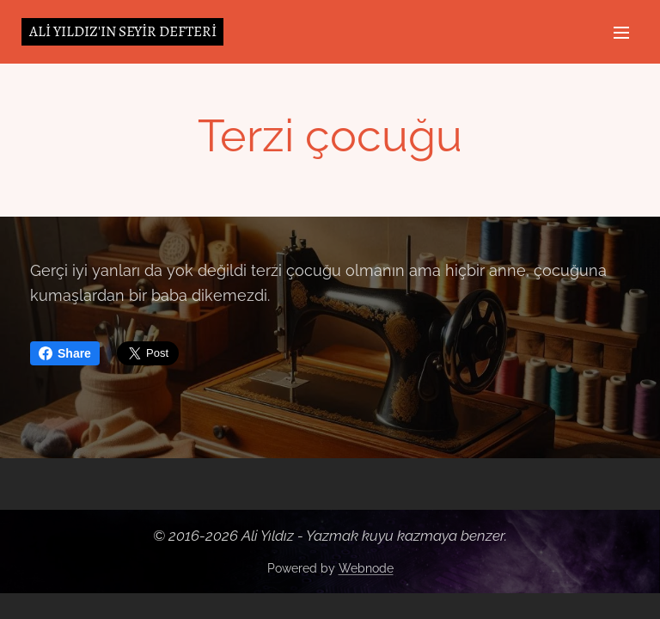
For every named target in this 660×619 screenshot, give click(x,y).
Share (65, 353)
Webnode (366, 568)
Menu (621, 33)
